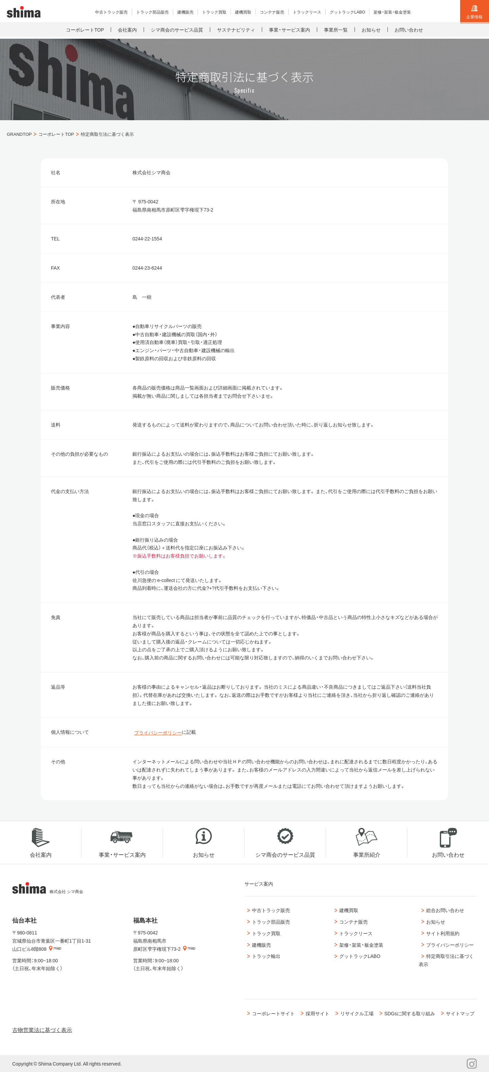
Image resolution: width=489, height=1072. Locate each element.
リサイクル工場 (357, 1013)
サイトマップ (462, 1013)
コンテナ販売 (351, 921)
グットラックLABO (357, 956)
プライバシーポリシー (158, 732)
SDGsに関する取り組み (410, 1013)
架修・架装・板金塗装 (359, 944)
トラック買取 (264, 933)
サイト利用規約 (440, 933)
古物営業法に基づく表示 (42, 1029)
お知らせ (433, 921)
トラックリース (353, 933)
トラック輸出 (264, 956)
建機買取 (346, 910)
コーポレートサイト (271, 1013)
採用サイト (316, 1013)
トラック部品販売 (269, 921)
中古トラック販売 (269, 910)
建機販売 (259, 944)
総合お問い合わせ (443, 910)
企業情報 (474, 12)
